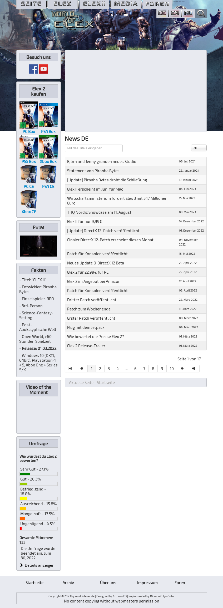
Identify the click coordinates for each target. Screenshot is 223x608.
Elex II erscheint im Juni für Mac (95, 189)
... (126, 368)
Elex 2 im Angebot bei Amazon (94, 281)
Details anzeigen (37, 565)
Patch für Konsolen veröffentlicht (97, 253)
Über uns (108, 582)
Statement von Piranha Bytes (93, 170)
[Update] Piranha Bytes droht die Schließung (107, 179)
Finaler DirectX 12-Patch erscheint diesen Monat (110, 239)
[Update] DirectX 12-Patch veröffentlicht (103, 230)
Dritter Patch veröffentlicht (91, 299)
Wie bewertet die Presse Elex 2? (95, 336)
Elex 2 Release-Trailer (86, 345)
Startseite (34, 582)
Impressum (147, 582)
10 (172, 368)
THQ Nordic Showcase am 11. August (99, 212)
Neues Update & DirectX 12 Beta (95, 262)
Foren (180, 582)
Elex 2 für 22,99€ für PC (88, 272)
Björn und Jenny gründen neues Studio (101, 161)
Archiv (68, 582)
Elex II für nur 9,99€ (84, 221)
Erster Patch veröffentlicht (91, 318)
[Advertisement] (135, 91)
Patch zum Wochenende (89, 308)
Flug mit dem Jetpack (86, 327)
